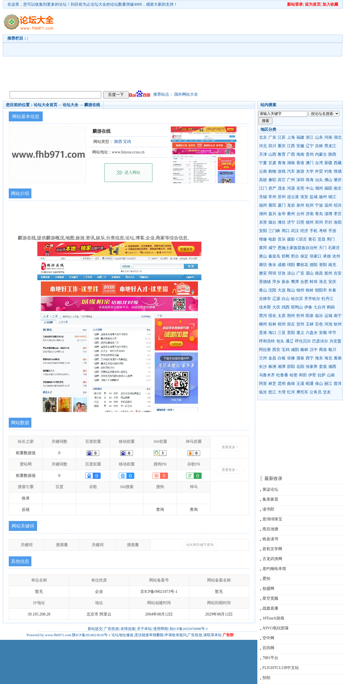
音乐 (282, 239)
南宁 (338, 316)
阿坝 (272, 273)
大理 (282, 392)
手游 (332, 231)
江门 (263, 188)
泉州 (300, 205)
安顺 (323, 333)
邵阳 (291, 366)
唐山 (263, 256)
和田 (303, 375)
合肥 (304, 282)
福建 (300, 137)
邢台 (295, 256)
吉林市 (265, 299)
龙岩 (291, 205)
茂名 (282, 188)
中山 (310, 188)
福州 (263, 205)
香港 (300, 163)
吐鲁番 (282, 375)
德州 (310, 222)
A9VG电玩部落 (275, 628)
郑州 (319, 222)
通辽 (290, 341)
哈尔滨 (297, 299)
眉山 (310, 273)
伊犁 (312, 375)
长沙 (263, 366)
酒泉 (300, 358)
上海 (291, 137)
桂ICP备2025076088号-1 (189, 629)
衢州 (291, 214)
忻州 (300, 316)
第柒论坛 (270, 489)
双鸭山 (297, 307)
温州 (328, 205)
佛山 (328, 180)
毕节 (332, 333)
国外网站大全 (186, 94)
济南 (310, 214)
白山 (286, 299)
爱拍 (266, 578)
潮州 (319, 188)
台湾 (319, 163)
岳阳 (300, 366)
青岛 (319, 214)
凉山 (291, 273)
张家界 (312, 366)
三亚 (282, 333)
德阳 (314, 265)
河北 (263, 146)
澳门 (310, 163)
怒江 (272, 392)
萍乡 (276, 282)
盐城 (314, 197)
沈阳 (272, 290)
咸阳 (295, 350)
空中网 (268, 638)
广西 (291, 154)
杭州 (310, 205)
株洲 (272, 366)
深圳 (300, 180)
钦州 (338, 324)
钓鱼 (328, 171)
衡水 (272, 265)
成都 (282, 265)
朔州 (291, 316)
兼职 (272, 180)
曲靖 (291, 383)
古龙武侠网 (272, 559)
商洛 (323, 350)
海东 (319, 358)
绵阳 (291, 265)
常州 (272, 197)
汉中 (314, 350)
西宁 (310, 358)
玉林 (310, 324)
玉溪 (300, 383)
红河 (291, 392)
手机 (314, 231)
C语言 (301, 239)
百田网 (268, 648)
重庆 (282, 146)
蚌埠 (314, 282)
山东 (319, 137)
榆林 (304, 350)
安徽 (300, 146)
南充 (332, 265)
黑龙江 (330, 146)
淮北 (323, 282)
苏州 (282, 197)
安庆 (332, 282)
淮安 (304, 197)
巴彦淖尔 (320, 341)
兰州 (263, 358)
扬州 (323, 197)
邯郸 (286, 256)
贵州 (310, 154)
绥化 (272, 316)
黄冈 (263, 248)
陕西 (332, 154)
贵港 (263, 333)
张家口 (316, 256)
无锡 (263, 197)
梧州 (282, 324)
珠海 (310, 180)
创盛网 (268, 588)
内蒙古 (321, 154)
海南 (300, 154)
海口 (272, 333)
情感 (338, 171)
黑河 (263, 316)
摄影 (291, 239)
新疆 (328, 163)
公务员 (316, 392)
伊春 (308, 307)
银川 (332, 350)
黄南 (338, 358)
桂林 (272, 324)
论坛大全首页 (45, 105)
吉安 (338, 273)
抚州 (328, 273)
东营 (263, 222)
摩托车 (302, 392)
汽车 (291, 171)
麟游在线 (92, 105)
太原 (282, 316)
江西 (291, 146)
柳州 (263, 324)
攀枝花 (302, 265)
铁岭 (310, 290)
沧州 (336, 256)
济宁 (291, 222)
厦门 (282, 205)
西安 (276, 350)
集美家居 (270, 499)
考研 (323, 231)
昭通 (310, 383)
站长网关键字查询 (200, 545)
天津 (263, 154)
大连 (282, 290)
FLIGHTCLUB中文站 (280, 668)
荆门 (331, 239)
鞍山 (291, 290)
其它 (282, 180)
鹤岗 (331, 307)
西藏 (338, 163)
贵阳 (291, 333)
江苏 (282, 137)
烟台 (272, 222)
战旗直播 (270, 608)
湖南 (291, 163)
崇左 (291, 324)
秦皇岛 (274, 256)
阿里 (263, 383)
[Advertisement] (172, 48)
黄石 (312, 239)
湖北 (338, 137)
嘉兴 (272, 214)
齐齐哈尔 (312, 299)
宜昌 (321, 239)
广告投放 (111, 629)
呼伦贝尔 (303, 341)
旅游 (300, 171)
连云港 (293, 197)
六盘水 (312, 333)
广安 (300, 273)
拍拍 (266, 678)
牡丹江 (327, 299)
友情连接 (127, 629)
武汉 (295, 231)
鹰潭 (295, 282)
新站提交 (95, 629)
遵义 (300, 333)
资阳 (323, 265)
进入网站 (132, 172)
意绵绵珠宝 (272, 519)
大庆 (276, 307)
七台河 (319, 307)
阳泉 (310, 316)
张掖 (291, 358)
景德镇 (265, 282)
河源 (291, 188)
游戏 (282, 171)
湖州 (263, 214)
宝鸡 (286, 350)
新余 (286, 282)
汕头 (319, 180)
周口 (286, 231)
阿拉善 (265, 350)
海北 (328, 358)
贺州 (300, 324)
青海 (282, 163)
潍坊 (282, 222)
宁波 (319, 205)
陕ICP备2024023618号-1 (91, 635)
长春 (332, 290)
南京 (338, 188)
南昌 (319, 273)
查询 (160, 509)
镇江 (332, 197)
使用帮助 (160, 629)
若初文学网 (272, 549)
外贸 (319, 171)
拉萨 (321, 375)
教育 (282, 154)
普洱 (338, 383)
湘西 (332, 366)
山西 (272, 154)
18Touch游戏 (273, 618)
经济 (304, 231)
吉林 (319, 146)
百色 (319, 324)
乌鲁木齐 (267, 375)
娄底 (323, 366)
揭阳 (328, 188)
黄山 (263, 290)
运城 (328, 316)
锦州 (300, 290)
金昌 (272, 358)
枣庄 (338, 214)
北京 (263, 137)
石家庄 (334, 248)
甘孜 (282, 273)
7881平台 (270, 658)
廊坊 (263, 265)
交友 (327, 392)
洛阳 (338, 222)
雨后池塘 (270, 529)
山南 (331, 375)
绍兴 (338, 205)
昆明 (282, 383)
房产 (272, 188)
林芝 (272, 383)
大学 (310, 171)
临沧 (263, 392)
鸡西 (286, 307)
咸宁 (272, 248)
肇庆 (338, 180)
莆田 (272, 205)
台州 (300, 214)
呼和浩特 (267, 341)
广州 (291, 180)
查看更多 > (230, 447)
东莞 (300, 188)
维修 (263, 239)
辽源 (276, 299)
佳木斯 (265, 307)
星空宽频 (270, 598)
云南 (263, 171)
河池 (328, 324)
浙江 (310, 137)
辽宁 (310, 146)
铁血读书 (270, 539)
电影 (272, 239)
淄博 (328, 214)
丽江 (328, 383)
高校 (263, 180)
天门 (323, 248)
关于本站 (144, 629)
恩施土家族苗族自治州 (297, 248)
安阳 (263, 231)
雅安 (263, 273)
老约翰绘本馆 (274, 569)
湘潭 (282, 366)
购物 (272, 171)
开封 (328, 222)
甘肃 (272, 163)
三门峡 (274, 231)
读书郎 (268, 509)
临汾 (319, 316)
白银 (282, 358)
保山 (319, 383)
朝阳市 (321, 290)
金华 (282, 214)
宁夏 (263, 163)
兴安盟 (335, 341)
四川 (272, 146)
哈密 (293, 375)
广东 (272, 137)
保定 (304, 256)
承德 (327, 256)
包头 (280, 341)
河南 (328, 137)
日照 (300, 222)
